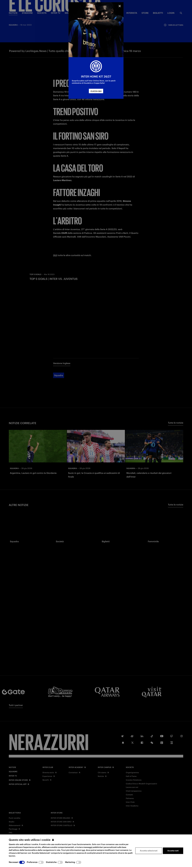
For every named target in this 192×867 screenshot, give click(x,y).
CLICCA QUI (96, 91)
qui (83, 850)
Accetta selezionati (148, 850)
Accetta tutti (173, 850)
